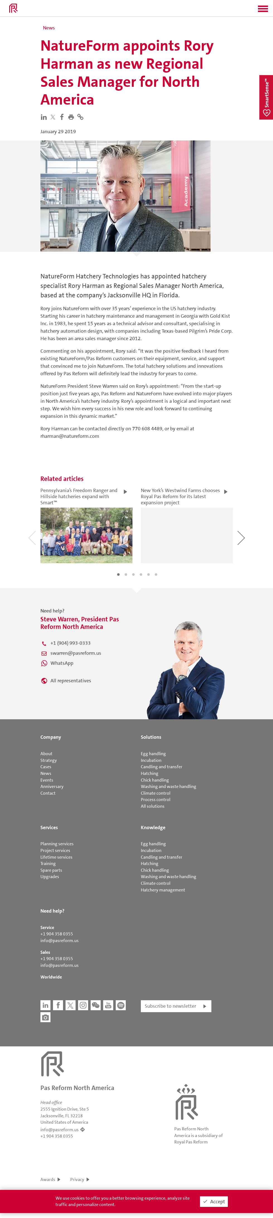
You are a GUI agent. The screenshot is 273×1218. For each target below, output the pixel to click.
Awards (47, 1179)
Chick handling (155, 780)
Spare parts (51, 870)
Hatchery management (163, 890)
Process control (155, 799)
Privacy (77, 1179)
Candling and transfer (161, 767)
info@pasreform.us (59, 940)
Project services (55, 850)
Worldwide (51, 977)
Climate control (155, 793)
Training (48, 863)
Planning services (57, 844)
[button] (263, 11)
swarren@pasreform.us (75, 653)
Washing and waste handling (168, 786)
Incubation (151, 760)
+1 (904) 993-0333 (70, 643)
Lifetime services (56, 857)
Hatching (149, 773)
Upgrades (49, 876)
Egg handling (153, 754)
